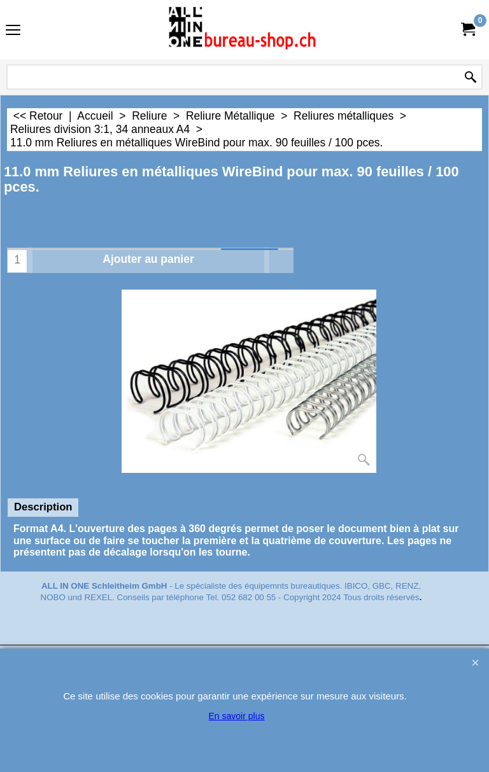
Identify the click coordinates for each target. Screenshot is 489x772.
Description (43, 507)
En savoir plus (237, 716)
